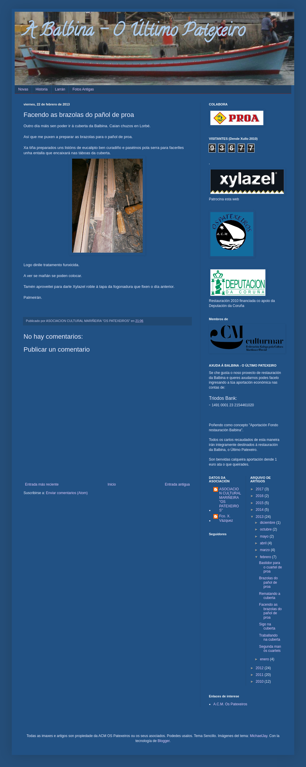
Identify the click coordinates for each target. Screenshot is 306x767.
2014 (260, 510)
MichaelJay (258, 736)
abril (263, 543)
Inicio (112, 484)
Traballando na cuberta (269, 637)
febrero (266, 557)
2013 (260, 517)
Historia (42, 89)
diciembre (268, 523)
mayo (265, 536)
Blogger (164, 741)
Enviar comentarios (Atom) (67, 493)
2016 (260, 496)
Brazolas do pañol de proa (268, 582)
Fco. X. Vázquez (226, 518)
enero (265, 659)
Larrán (60, 89)
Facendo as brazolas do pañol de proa (270, 610)
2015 (260, 503)
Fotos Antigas (83, 89)
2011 (260, 675)
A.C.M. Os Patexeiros (230, 704)
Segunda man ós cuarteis (270, 649)
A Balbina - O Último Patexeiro (134, 32)
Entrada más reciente (42, 484)
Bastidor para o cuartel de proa (270, 567)
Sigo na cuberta (267, 626)
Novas (23, 89)
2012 (260, 668)
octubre (266, 529)
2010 (260, 681)
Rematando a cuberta (269, 596)
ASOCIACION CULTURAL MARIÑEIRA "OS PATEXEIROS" (230, 499)
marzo (265, 550)
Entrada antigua (177, 484)
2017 (260, 489)
